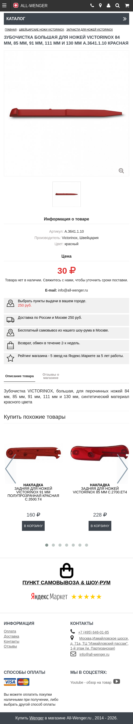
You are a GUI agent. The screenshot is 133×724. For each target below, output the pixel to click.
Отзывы (10, 646)
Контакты (11, 641)
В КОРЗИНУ (33, 526)
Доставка (11, 636)
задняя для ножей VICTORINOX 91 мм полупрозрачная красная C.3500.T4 (33, 492)
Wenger (36, 718)
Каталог (66, 19)
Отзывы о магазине (51, 376)
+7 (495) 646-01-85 (93, 632)
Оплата (10, 631)
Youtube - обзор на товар (95, 682)
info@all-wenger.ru (94, 654)
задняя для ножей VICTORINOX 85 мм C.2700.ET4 (100, 488)
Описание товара (19, 376)
